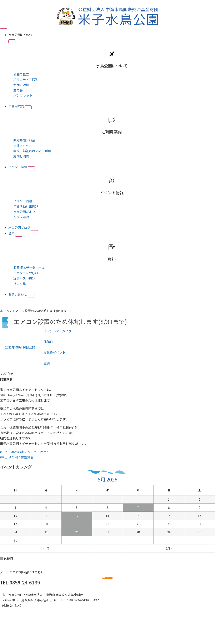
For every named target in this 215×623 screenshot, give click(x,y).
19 (77, 524)
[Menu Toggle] (3, 30)
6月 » (169, 548)
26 (77, 532)
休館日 (48, 342)
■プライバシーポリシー (19, 610)
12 (77, 516)
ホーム (4, 310)
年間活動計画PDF (25, 206)
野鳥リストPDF (24, 278)
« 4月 (46, 548)
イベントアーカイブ (57, 331)
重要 (47, 363)
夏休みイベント (54, 352)
